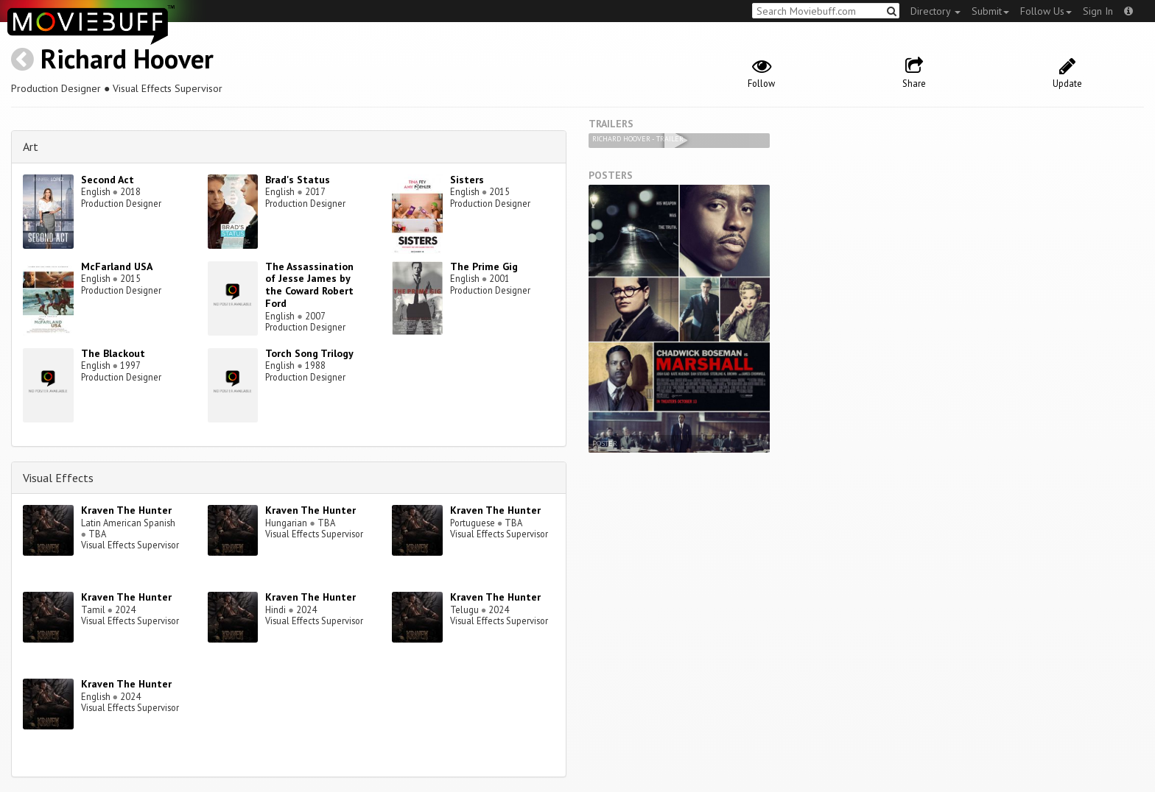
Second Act (107, 179)
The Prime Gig (484, 266)
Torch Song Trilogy (309, 353)
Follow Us (1046, 11)
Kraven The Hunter (126, 510)
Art (30, 146)
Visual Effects (58, 477)
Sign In (1098, 11)
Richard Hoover (127, 58)
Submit (990, 11)
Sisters (467, 179)
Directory (935, 11)
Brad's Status (297, 179)
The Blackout (113, 353)
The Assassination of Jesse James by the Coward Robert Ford (309, 285)
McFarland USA (116, 266)
